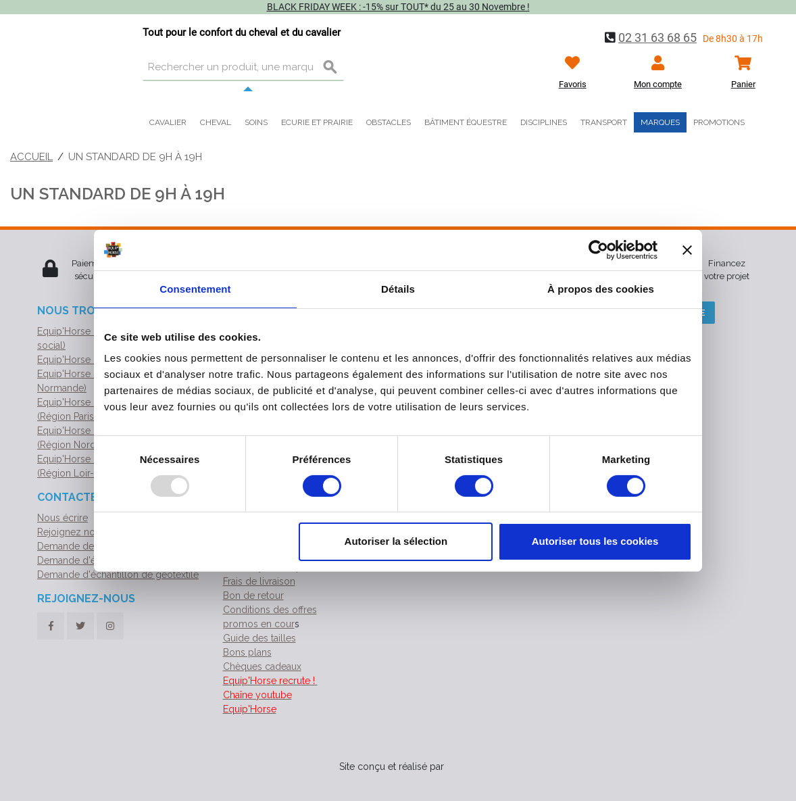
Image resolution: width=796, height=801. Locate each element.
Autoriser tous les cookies (595, 541)
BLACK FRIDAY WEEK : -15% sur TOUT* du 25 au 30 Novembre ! (398, 6)
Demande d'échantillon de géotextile (118, 574)
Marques (660, 122)
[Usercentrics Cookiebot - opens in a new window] (598, 249)
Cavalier (167, 122)
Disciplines (543, 122)
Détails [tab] (398, 288)
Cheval (215, 122)
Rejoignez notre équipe (88, 532)
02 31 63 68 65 (657, 37)
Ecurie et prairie (317, 122)
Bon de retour (253, 595)
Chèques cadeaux (262, 666)
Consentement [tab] (194, 288)
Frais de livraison (259, 581)
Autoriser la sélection (396, 541)
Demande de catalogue (88, 546)
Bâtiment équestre (465, 122)
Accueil (31, 157)
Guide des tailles (259, 638)
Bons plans (247, 652)
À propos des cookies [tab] (600, 288)
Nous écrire (62, 517)
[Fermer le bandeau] (687, 249)
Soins (256, 122)
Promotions (719, 122)
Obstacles (388, 122)
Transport (603, 122)
